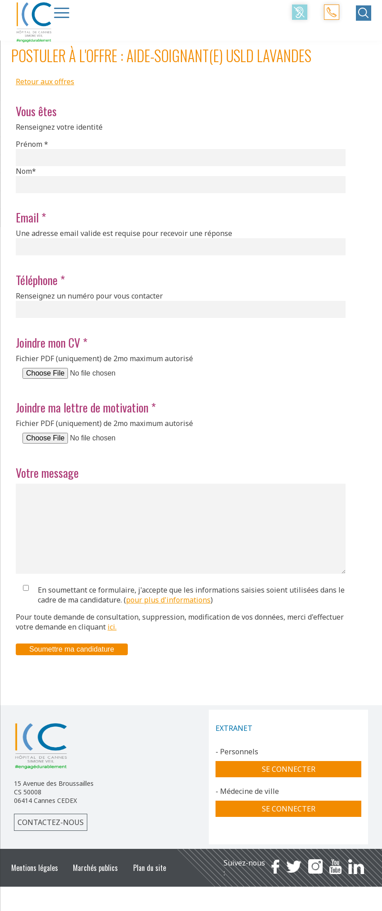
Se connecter (288, 787)
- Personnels (237, 770)
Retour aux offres (45, 81)
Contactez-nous (51, 840)
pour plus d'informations (168, 618)
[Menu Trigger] (61, 12)
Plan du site (149, 885)
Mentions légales (34, 885)
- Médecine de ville (247, 809)
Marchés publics (95, 885)
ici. (112, 645)
